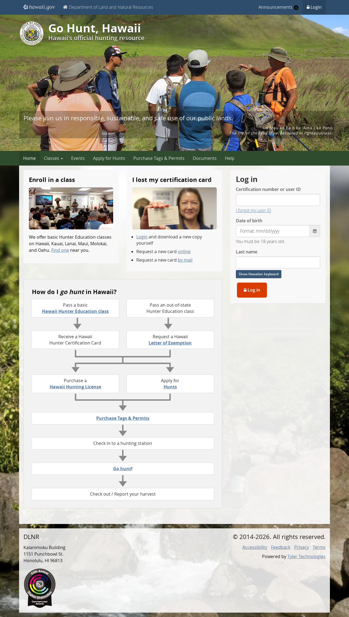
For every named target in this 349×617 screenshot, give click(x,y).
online (184, 251)
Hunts (170, 387)
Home (29, 158)
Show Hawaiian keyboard (258, 274)
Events (78, 158)
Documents (205, 158)
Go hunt (122, 469)
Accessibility (254, 547)
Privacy (301, 547)
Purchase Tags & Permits (159, 158)
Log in (252, 290)
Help (229, 158)
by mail (185, 260)
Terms (319, 547)
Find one (60, 250)
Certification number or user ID (268, 189)
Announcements (278, 7)
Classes (53, 158)
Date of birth (249, 221)
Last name (246, 252)
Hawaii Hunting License (75, 387)
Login (314, 7)
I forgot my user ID (253, 210)
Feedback (280, 547)
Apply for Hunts (109, 158)
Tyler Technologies (306, 556)
